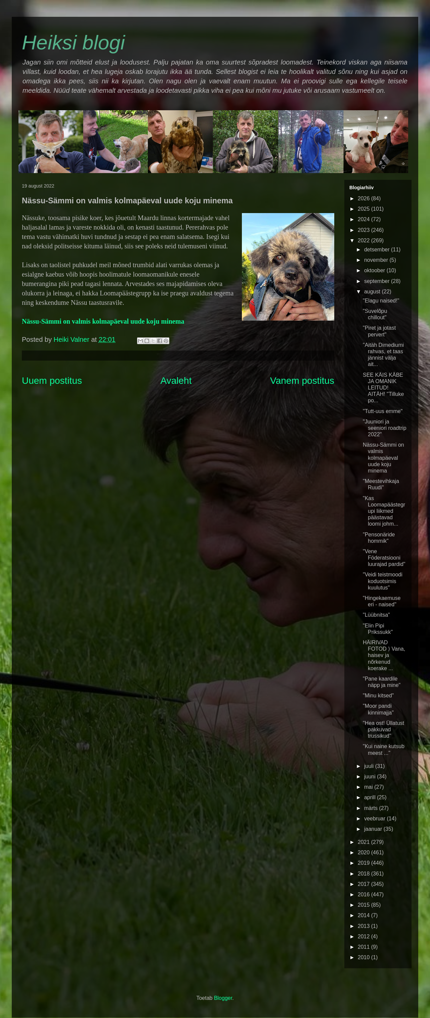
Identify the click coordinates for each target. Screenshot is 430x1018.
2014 (364, 915)
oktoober (375, 270)
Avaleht (176, 380)
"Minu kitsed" (378, 695)
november (377, 260)
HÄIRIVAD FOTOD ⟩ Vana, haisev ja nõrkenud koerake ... (384, 655)
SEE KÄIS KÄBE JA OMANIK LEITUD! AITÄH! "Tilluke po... (383, 388)
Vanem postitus (302, 380)
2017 (364, 884)
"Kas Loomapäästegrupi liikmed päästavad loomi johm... (384, 511)
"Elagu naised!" (381, 300)
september (377, 281)
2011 (364, 947)
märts (371, 808)
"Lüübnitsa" (376, 615)
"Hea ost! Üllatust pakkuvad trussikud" (383, 729)
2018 (364, 874)
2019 (364, 863)
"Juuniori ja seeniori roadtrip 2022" (384, 428)
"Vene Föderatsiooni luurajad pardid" (384, 557)
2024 (364, 219)
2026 (364, 198)
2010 (364, 957)
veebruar (375, 818)
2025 (364, 209)
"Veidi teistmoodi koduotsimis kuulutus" (382, 581)
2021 (364, 842)
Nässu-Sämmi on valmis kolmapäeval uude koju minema (103, 321)
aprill (370, 797)
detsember (377, 249)
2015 (364, 905)
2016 (364, 894)
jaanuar (374, 829)
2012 (364, 936)
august (373, 291)
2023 (364, 230)
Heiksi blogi (73, 42)
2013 (364, 926)
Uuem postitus (52, 380)
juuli (369, 766)
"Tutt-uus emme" (382, 411)
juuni (370, 776)
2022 (364, 240)
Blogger (223, 998)
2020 (364, 852)
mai (369, 787)
